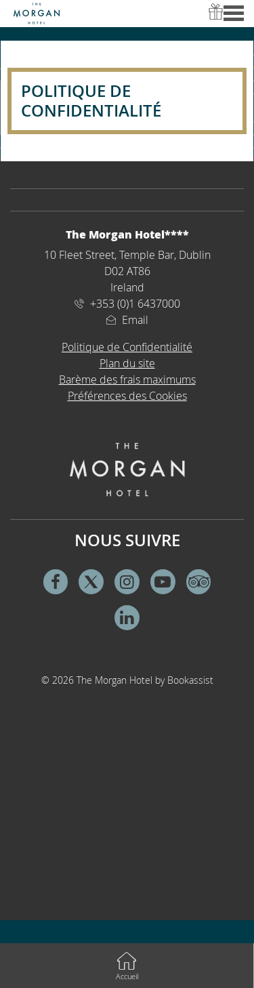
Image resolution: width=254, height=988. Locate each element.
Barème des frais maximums (127, 379)
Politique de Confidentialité (127, 346)
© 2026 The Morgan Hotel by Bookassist (127, 680)
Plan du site (127, 363)
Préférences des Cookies (127, 395)
